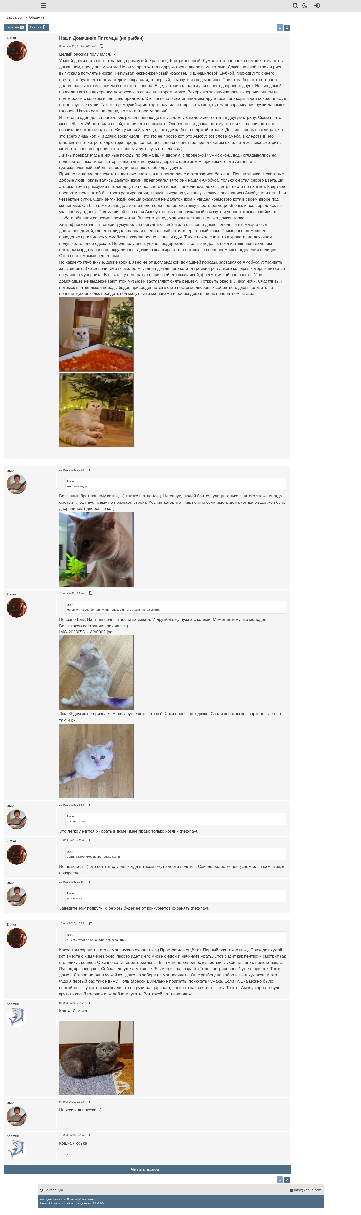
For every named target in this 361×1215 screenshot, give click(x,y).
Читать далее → (147, 1169)
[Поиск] (296, 6)
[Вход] (316, 6)
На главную (51, 1190)
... (61, 1155)
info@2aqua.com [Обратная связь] (305, 1190)
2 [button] (287, 27)
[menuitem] (52, 1199)
